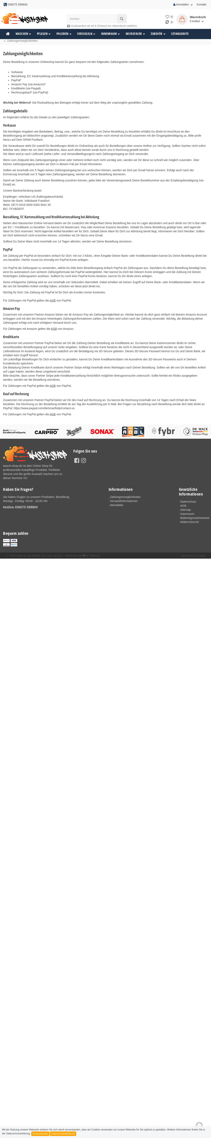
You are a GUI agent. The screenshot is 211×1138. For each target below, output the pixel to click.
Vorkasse (17, 72)
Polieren (64, 34)
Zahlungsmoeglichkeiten (126, 497)
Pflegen (44, 34)
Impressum (187, 514)
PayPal (15, 80)
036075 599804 (26, 507)
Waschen (23, 34)
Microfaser (135, 34)
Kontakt (201, 4)
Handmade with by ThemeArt (82, 556)
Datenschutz (188, 501)
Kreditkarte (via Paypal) (26, 88)
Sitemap (185, 510)
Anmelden (183, 4)
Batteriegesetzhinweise (194, 518)
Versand (57, 556)
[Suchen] (92, 18)
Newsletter (117, 505)
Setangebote (180, 34)
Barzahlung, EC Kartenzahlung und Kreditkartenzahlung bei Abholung (55, 76)
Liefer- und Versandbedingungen (73, 154)
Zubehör (158, 34)
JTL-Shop (199, 556)
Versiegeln (86, 34)
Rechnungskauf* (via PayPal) (29, 92)
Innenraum (110, 34)
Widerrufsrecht (190, 522)
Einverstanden (40, 1133)
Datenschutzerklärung (63, 1133)
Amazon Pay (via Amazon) (28, 84)
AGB (53, 300)
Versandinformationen (124, 501)
